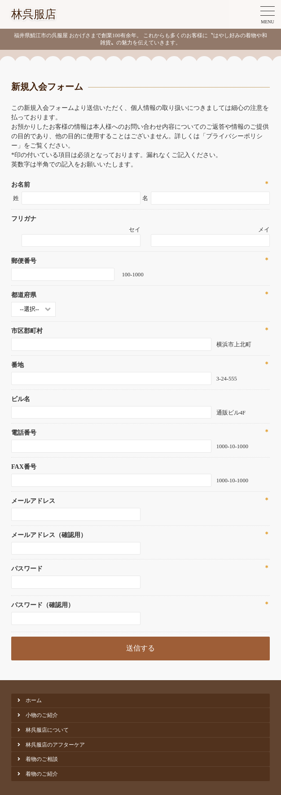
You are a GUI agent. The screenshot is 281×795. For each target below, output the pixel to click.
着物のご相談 (42, 759)
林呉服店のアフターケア (55, 745)
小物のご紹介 (42, 715)
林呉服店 (33, 14)
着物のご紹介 (42, 774)
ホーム (34, 700)
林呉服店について (47, 730)
